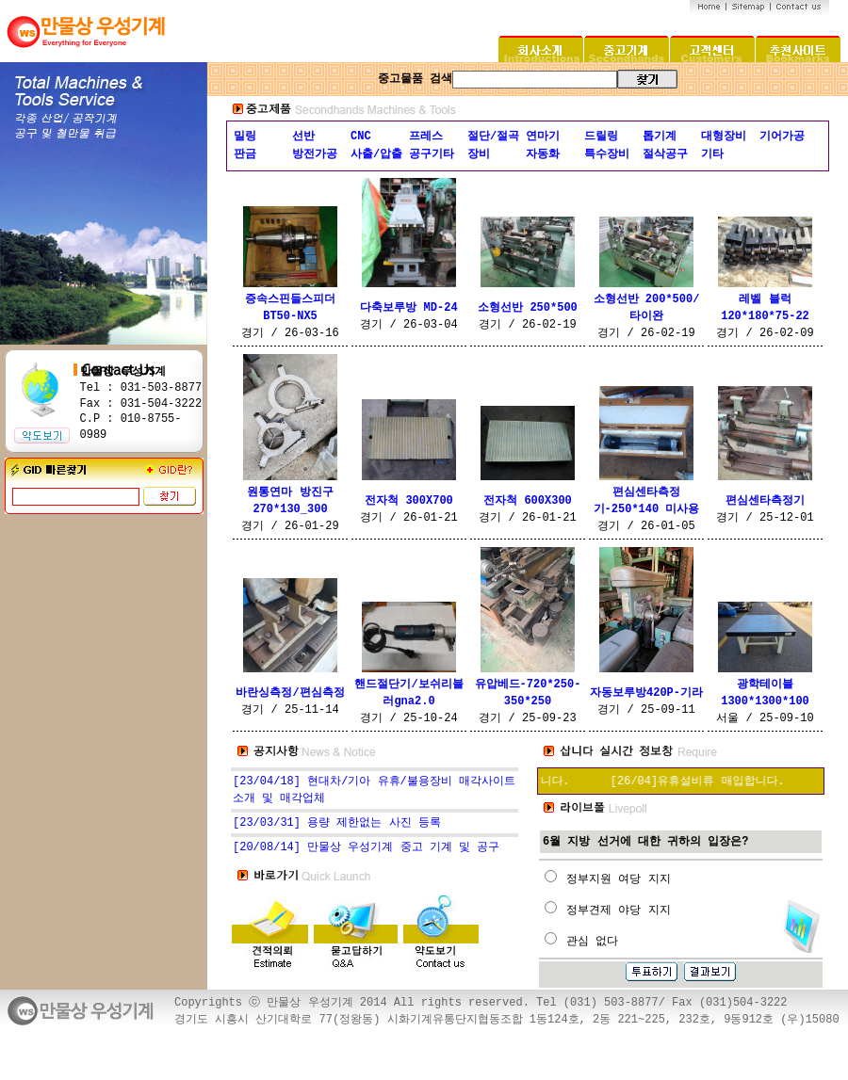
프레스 (426, 136)
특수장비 (606, 154)
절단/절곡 (493, 136)
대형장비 (723, 136)
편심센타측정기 (765, 501)
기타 (712, 154)
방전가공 (314, 154)
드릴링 (601, 136)
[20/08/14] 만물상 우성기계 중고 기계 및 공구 (366, 847)
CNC (361, 136)
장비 (478, 154)
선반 (303, 136)
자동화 (543, 154)
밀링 (245, 136)
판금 (245, 154)
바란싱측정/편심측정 (290, 693)
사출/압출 (376, 154)
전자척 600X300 (527, 501)
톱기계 (660, 136)
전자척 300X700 (409, 501)
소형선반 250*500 (528, 307)
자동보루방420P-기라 (646, 693)
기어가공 (782, 136)
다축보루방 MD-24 (408, 307)
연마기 (543, 136)
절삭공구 (665, 154)
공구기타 (431, 154)
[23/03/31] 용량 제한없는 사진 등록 (337, 823)
